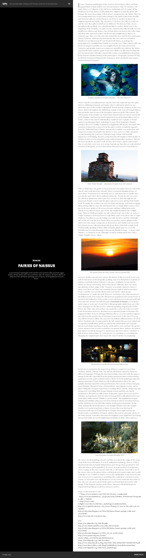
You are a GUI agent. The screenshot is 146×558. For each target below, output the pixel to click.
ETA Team (46, 4)
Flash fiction (53, 4)
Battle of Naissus (24, 4)
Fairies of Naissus (36, 265)
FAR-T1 (32, 4)
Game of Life (38, 4)
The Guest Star (14, 4)
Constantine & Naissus (119, 302)
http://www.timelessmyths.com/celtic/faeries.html (98, 526)
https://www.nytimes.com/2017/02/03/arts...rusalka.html (104, 494)
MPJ (5, 3)
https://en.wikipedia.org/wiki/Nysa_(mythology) (97, 548)
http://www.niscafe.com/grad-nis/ (92, 516)
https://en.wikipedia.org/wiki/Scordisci (93, 540)
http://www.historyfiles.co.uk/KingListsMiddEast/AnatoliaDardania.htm (106, 545)
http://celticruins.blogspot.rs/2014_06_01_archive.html (100, 533)
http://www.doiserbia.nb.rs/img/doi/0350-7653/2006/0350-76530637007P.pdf (109, 543)
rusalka (36, 260)
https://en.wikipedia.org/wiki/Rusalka (93, 523)
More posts (138, 555)
